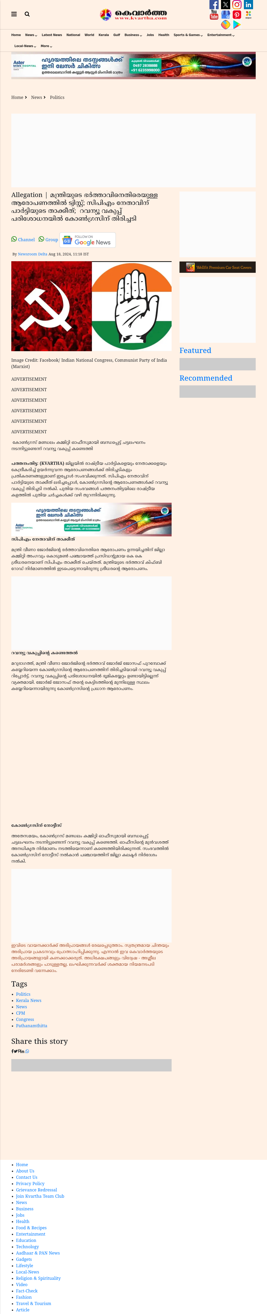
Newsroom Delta (32, 254)
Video (22, 1285)
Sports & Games (187, 35)
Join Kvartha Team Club (40, 1196)
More (45, 46)
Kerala (104, 35)
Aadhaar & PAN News (38, 1253)
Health (163, 35)
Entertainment (219, 35)
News (29, 35)
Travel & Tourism (33, 1304)
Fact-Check (27, 1291)
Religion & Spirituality (38, 1278)
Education (26, 1240)
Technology (27, 1247)
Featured (195, 351)
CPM (20, 1013)
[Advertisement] (133, 150)
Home (16, 35)
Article (22, 1310)
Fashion (24, 1297)
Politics (57, 97)
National (73, 35)
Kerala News (28, 1001)
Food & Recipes (31, 1228)
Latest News (52, 35)
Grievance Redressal (36, 1190)
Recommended (206, 379)
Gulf (116, 35)
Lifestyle (24, 1266)
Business (132, 35)
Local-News (23, 46)
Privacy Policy (30, 1184)
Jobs (150, 35)
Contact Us (26, 1177)
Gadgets (24, 1259)
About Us (25, 1171)
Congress (25, 1020)
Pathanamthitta (31, 1026)
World (89, 35)
